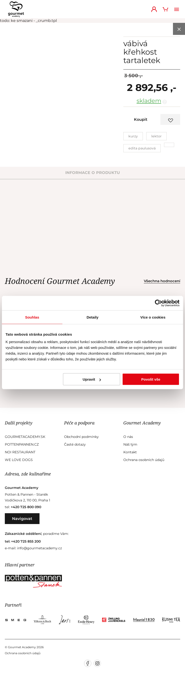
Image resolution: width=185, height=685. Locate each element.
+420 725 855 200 (26, 541)
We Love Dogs (19, 460)
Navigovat (22, 518)
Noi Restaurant (20, 452)
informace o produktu (92, 172)
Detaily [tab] (92, 317)
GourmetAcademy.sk (25, 437)
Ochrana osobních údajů (143, 460)
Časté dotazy (75, 444)
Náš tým (130, 444)
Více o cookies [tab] (152, 317)
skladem (149, 100)
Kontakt (130, 452)
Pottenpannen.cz (22, 444)
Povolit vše (150, 379)
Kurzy (133, 136)
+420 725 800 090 (26, 507)
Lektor (156, 136)
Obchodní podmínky (81, 437)
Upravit (92, 379)
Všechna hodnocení (162, 281)
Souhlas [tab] (32, 317)
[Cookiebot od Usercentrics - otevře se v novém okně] (158, 303)
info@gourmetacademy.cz (39, 548)
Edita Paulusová (142, 148)
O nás (128, 437)
